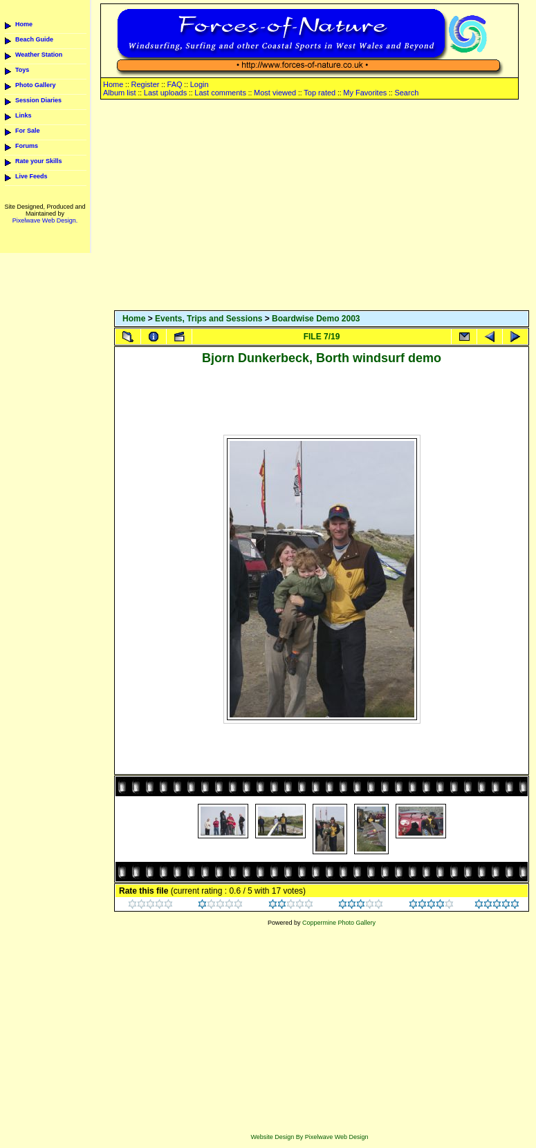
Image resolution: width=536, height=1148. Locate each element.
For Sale (27, 130)
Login (199, 84)
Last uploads (165, 92)
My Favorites (365, 92)
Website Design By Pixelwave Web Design (309, 1136)
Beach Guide (34, 39)
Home (24, 24)
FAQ (175, 84)
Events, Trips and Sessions (208, 318)
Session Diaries (38, 100)
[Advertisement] (322, 206)
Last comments (220, 92)
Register (145, 84)
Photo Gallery (35, 85)
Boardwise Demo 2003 (316, 318)
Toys (22, 69)
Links (23, 115)
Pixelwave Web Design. (44, 220)
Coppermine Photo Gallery (339, 922)
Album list (119, 92)
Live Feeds (31, 176)
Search (406, 92)
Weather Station (38, 54)
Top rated (319, 92)
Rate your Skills (38, 161)
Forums (26, 145)
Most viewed (275, 92)
